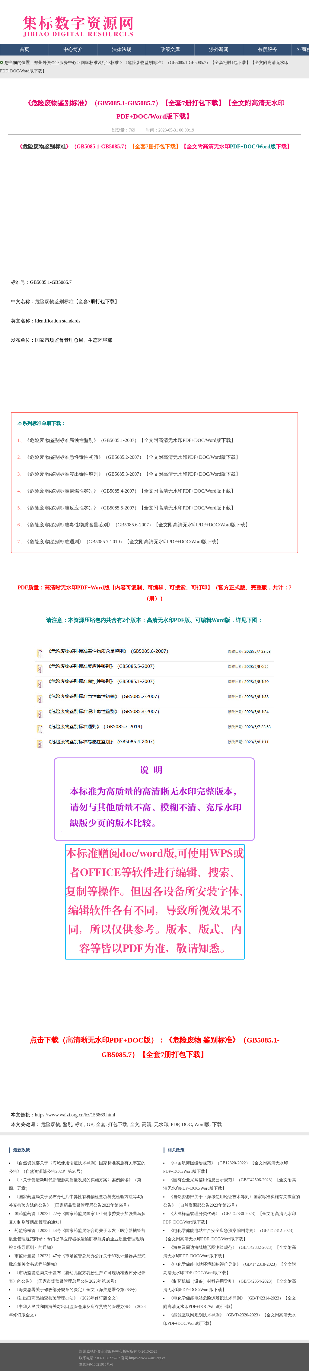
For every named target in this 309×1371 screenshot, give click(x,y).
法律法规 (121, 49)
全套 (101, 1124)
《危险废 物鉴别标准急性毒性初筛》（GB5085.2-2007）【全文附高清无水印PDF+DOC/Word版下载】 (133, 457)
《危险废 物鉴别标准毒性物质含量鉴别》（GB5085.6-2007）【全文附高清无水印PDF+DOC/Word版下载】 (137, 524)
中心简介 (73, 49)
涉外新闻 (218, 49)
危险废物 (50, 1124)
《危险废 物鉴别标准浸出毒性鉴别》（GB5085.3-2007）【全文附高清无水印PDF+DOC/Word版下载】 (133, 474)
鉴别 (67, 1124)
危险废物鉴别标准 (44, 147)
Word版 (201, 1124)
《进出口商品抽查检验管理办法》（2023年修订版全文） (67, 1298)
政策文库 (170, 49)
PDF (175, 1124)
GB (90, 1124)
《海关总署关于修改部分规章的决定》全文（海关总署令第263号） (76, 1289)
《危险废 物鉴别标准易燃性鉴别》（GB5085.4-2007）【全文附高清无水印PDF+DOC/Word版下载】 (130, 490)
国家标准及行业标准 (100, 62)
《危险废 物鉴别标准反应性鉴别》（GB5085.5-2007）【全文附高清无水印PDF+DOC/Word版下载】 (130, 507)
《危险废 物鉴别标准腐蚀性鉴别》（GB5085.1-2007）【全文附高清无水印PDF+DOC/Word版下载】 (130, 440)
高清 (146, 1124)
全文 (134, 1124)
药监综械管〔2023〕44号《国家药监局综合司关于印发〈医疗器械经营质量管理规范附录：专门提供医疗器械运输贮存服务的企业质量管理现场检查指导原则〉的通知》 (77, 1239)
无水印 (161, 1124)
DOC (187, 1124)
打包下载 (117, 1124)
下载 (217, 1124)
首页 (24, 49)
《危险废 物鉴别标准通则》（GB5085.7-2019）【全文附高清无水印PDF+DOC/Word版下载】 (123, 541)
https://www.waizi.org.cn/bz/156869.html (75, 1114)
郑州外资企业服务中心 (55, 62)
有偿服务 (267, 49)
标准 (79, 1124)
